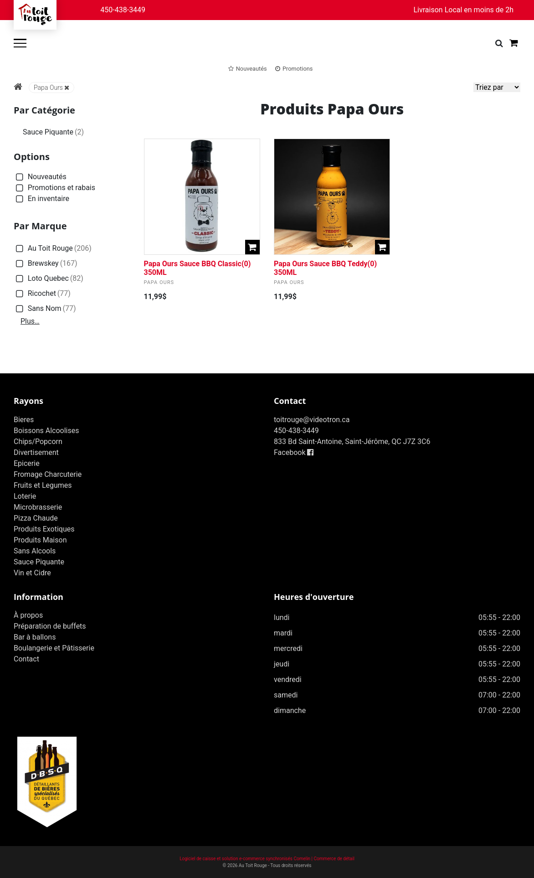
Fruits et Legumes (43, 485)
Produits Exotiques (44, 529)
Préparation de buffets (50, 626)
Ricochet (42, 294)
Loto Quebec (48, 279)
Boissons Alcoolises (46, 430)
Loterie (25, 496)
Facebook (293, 452)
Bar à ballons (35, 637)
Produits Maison (40, 540)
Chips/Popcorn (38, 441)
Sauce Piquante (53, 132)
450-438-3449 (122, 9)
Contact (26, 659)
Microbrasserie (38, 507)
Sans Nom (45, 309)
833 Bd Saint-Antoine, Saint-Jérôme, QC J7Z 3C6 (352, 441)
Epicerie (27, 463)
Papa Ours (51, 87)
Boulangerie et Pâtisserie (54, 648)
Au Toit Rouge (53, 248)
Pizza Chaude (36, 518)
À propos (28, 615)
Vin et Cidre (32, 572)
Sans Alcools (35, 551)
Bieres (24, 419)
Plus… (30, 321)
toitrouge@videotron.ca (311, 419)
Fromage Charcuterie (48, 474)
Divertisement (36, 452)
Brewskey (45, 264)
